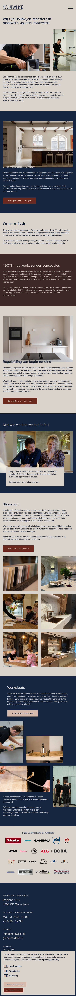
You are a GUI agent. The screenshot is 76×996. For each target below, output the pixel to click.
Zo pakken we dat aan (20, 401)
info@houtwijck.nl (14, 933)
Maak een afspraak (18, 548)
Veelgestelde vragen (19, 200)
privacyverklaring (51, 960)
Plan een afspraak (22, 713)
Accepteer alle (13, 990)
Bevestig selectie (14, 984)
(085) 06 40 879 (13, 938)
